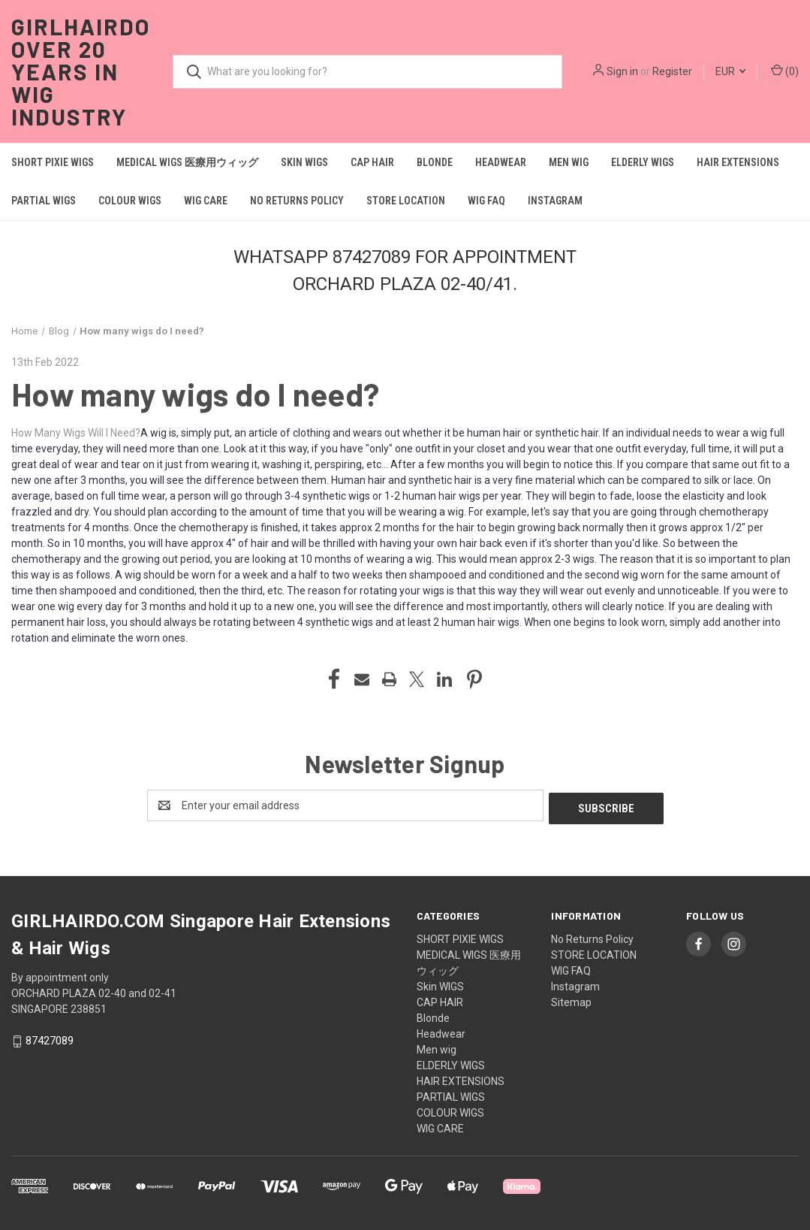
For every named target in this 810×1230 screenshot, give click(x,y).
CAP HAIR (372, 162)
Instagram (555, 201)
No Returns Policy (297, 201)
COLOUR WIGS (129, 201)
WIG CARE (205, 201)
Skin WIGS (304, 162)
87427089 (50, 1038)
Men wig (569, 162)
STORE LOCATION (405, 201)
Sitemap (571, 999)
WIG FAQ (486, 201)
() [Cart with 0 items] (785, 70)
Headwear (500, 162)
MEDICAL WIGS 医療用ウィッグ (187, 162)
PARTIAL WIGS (43, 201)
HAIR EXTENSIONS (738, 162)
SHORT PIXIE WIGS (52, 162)
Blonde (435, 162)
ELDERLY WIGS (642, 162)
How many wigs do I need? (195, 394)
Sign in (622, 71)
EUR (730, 71)
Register (672, 71)
